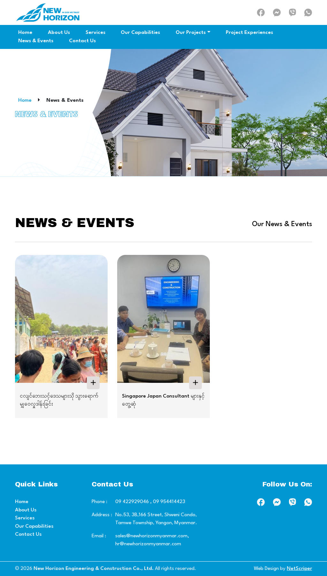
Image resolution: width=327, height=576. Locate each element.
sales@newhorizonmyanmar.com (151, 536)
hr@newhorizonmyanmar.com (148, 544)
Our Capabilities (34, 526)
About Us (26, 510)
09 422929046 (132, 501)
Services (25, 518)
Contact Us (28, 534)
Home (25, 100)
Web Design (266, 568)
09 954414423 (168, 501)
